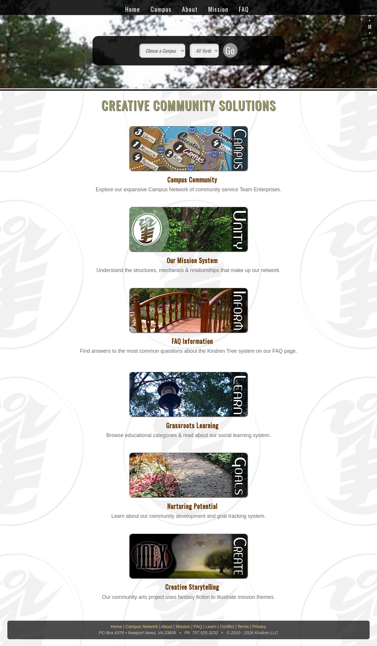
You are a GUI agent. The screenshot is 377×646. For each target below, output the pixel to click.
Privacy (259, 626)
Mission (218, 9)
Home (132, 9)
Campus (161, 9)
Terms (243, 626)
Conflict (227, 626)
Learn (211, 626)
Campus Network (141, 626)
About (190, 9)
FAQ (244, 9)
